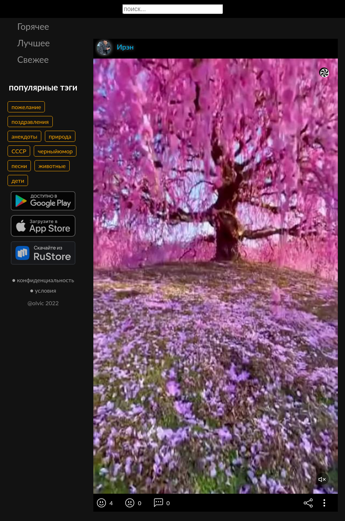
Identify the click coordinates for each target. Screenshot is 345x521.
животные (52, 165)
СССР (18, 151)
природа (60, 136)
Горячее (33, 26)
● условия (43, 290)
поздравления (30, 121)
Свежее (33, 59)
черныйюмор (55, 151)
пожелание (26, 106)
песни (19, 165)
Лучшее (33, 42)
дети (17, 180)
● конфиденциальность (43, 279)
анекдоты (24, 136)
